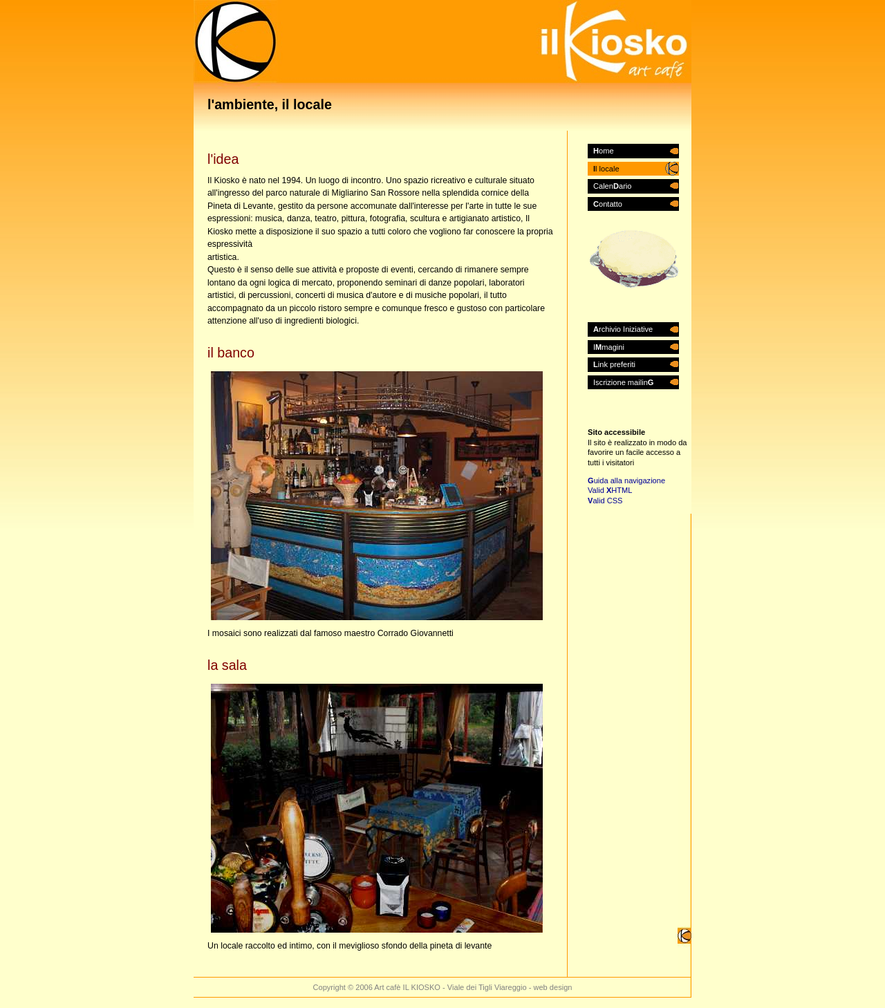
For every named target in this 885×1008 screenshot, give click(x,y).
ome (603, 151)
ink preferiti (614, 364)
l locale (606, 169)
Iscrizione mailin (623, 382)
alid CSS (605, 500)
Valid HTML (610, 490)
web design (552, 987)
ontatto (607, 204)
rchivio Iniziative (623, 329)
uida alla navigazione (626, 480)
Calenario (612, 186)
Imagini (608, 347)
